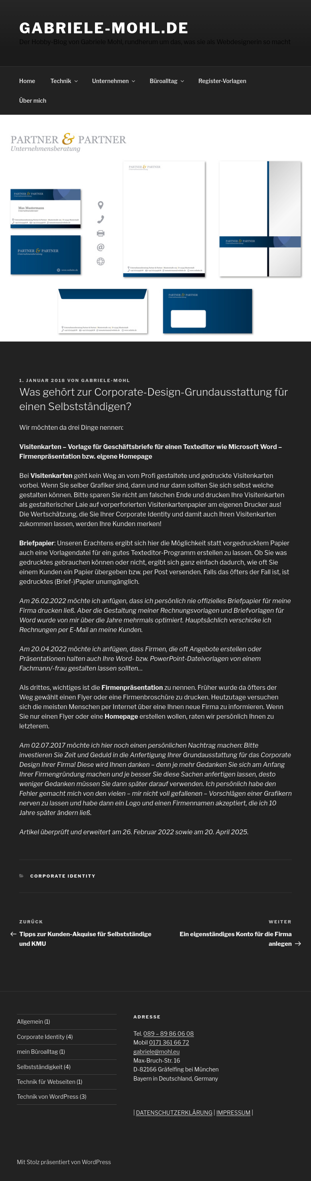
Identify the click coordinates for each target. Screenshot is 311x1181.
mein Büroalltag (37, 1051)
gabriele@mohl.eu (156, 1051)
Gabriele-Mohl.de (104, 28)
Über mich (32, 100)
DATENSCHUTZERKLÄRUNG (174, 1112)
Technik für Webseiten (46, 1081)
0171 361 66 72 (169, 1042)
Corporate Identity (63, 876)
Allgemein (30, 1021)
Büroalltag (167, 80)
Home (27, 80)
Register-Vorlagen (222, 80)
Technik (64, 80)
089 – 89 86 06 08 (168, 1033)
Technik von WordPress (48, 1096)
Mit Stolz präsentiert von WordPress (64, 1162)
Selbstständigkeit (40, 1066)
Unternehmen (114, 80)
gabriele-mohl (105, 380)
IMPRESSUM (233, 1112)
